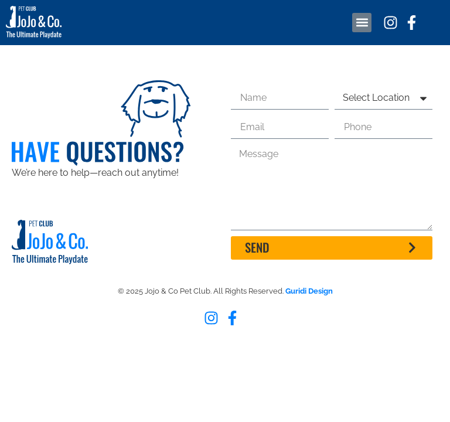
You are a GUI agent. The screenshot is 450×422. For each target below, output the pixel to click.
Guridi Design (309, 291)
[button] (361, 22)
